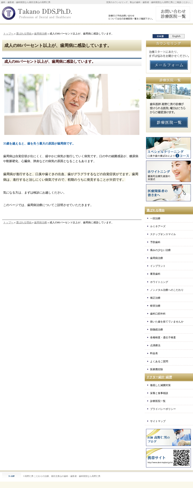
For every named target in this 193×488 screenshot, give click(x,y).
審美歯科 (155, 273)
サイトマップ (158, 421)
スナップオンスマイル (163, 234)
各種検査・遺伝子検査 (163, 337)
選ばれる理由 (24, 33)
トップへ (8, 33)
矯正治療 (155, 297)
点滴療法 (155, 345)
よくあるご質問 (159, 361)
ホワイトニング (159, 282)
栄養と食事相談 (159, 393)
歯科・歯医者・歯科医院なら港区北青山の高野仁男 (25, 2)
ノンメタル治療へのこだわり (167, 289)
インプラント (158, 265)
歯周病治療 (40, 33)
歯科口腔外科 (158, 313)
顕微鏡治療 (156, 329)
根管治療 (155, 305)
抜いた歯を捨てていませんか (167, 321)
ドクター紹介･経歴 (159, 377)
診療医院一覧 (158, 401)
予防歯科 (155, 242)
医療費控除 (156, 369)
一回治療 (155, 218)
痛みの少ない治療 (160, 250)
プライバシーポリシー (163, 408)
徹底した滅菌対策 (160, 385)
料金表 (154, 353)
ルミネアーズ (158, 226)
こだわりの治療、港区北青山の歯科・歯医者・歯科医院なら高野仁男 (67, 476)
